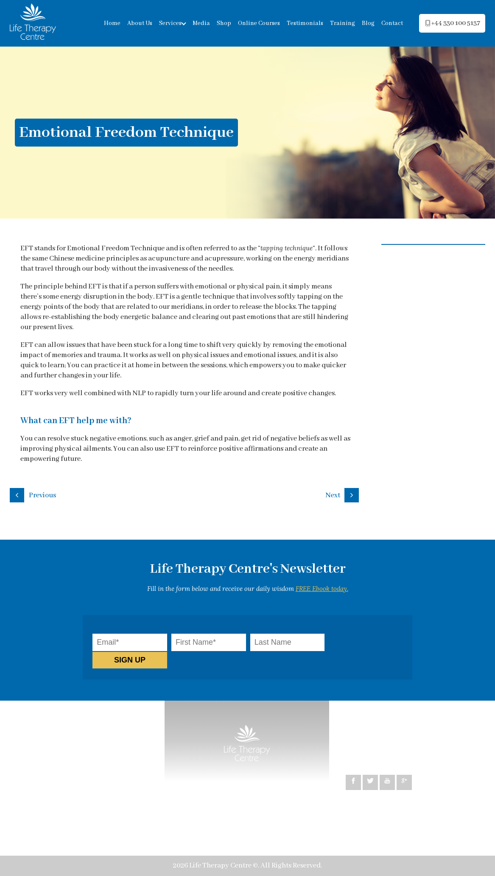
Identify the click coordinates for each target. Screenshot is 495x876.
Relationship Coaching (60, 777)
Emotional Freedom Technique (73, 818)
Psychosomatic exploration (67, 805)
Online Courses (259, 23)
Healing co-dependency (62, 791)
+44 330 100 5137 (381, 752)
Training (342, 23)
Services (170, 23)
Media (201, 23)
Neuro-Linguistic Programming (73, 750)
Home (112, 23)
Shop (224, 23)
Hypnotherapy (47, 764)
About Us (139, 23)
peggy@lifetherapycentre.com (404, 742)
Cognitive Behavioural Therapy (73, 737)
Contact (392, 23)
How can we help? (52, 723)
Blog (368, 23)
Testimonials (305, 23)
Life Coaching (100, 764)
